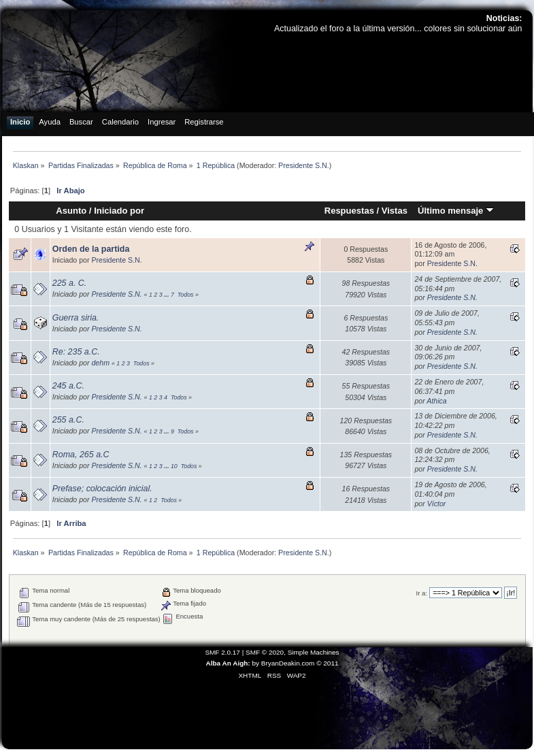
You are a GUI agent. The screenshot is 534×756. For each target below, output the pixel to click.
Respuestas (349, 211)
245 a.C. (68, 386)
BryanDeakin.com (288, 663)
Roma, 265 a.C (81, 454)
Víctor (436, 503)
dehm (100, 363)
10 (174, 466)
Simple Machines (313, 652)
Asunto (71, 211)
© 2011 (327, 663)
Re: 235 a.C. (76, 352)
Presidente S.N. (303, 165)
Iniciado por (119, 211)
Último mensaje (456, 211)
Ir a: (421, 593)
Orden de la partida (91, 249)
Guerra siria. (75, 318)
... (167, 294)
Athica (436, 401)
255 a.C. (68, 420)
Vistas (394, 211)
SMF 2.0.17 (222, 652)
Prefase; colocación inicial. (102, 488)
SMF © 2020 (265, 652)
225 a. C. (69, 283)
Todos (186, 294)
